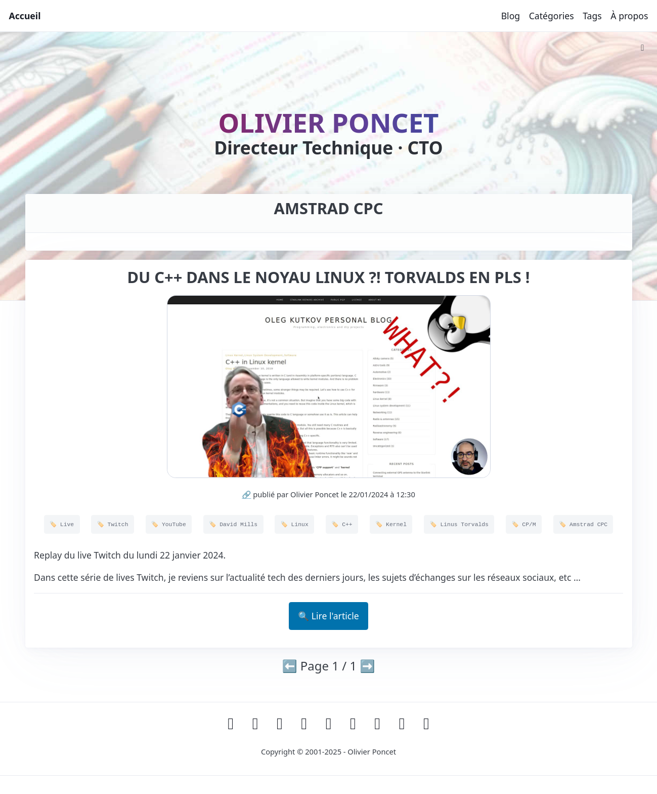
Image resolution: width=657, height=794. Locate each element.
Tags (592, 16)
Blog (510, 16)
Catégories (551, 16)
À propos (629, 16)
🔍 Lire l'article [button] (328, 616)
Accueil (25, 16)
